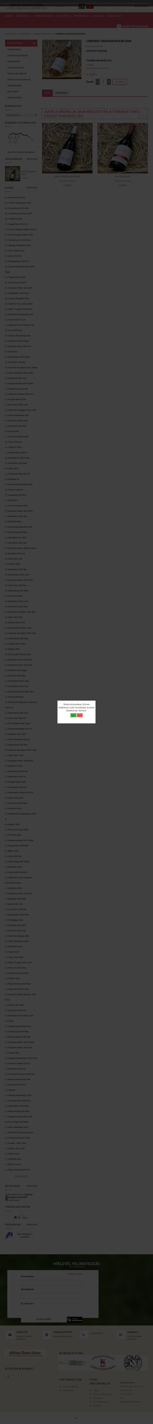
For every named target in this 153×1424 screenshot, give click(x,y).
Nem (80, 715)
